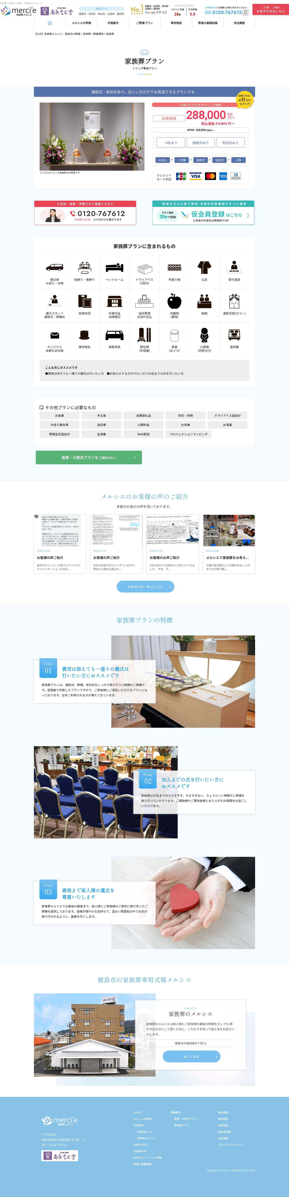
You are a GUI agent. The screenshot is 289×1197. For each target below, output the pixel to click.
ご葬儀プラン (144, 23)
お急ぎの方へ (141, 1144)
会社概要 (239, 23)
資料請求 (223, 1119)
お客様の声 (139, 1151)
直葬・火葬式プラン (185, 1119)
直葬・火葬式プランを (89, 457)
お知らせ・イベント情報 (147, 1157)
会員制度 (223, 1125)
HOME (137, 1112)
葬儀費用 (175, 1112)
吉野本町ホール (146, 1138)
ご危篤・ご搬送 (271, 9)
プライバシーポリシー (231, 1144)
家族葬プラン (182, 1125)
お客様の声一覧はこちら (145, 586)
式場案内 (113, 23)
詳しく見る (191, 1056)
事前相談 (176, 23)
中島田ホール (145, 1132)
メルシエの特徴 (81, 23)
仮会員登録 (224, 1132)
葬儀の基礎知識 (207, 23)
